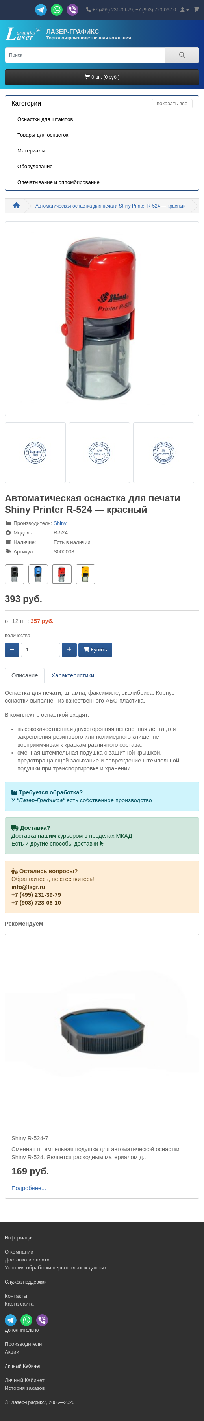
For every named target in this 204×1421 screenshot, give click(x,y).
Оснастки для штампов (45, 119)
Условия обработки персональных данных (56, 1268)
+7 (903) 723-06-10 (36, 903)
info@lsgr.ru (28, 887)
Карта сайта (19, 1304)
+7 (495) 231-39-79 (36, 895)
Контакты (16, 1296)
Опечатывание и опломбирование (58, 182)
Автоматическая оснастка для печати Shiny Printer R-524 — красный (110, 206)
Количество (17, 635)
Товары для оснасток (42, 135)
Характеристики (72, 675)
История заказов (25, 1388)
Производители (23, 1344)
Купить (95, 650)
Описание (24, 675)
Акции (12, 1352)
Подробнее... (28, 1188)
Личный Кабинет (25, 1380)
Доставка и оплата (27, 1260)
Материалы (31, 151)
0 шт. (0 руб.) (102, 77)
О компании (19, 1252)
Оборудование (35, 166)
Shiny (60, 523)
